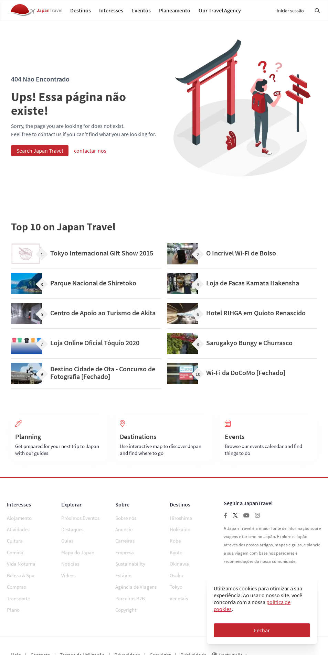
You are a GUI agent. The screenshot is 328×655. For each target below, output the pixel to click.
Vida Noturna (21, 558)
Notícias (70, 558)
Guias (67, 541)
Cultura (15, 541)
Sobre (122, 511)
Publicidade (193, 636)
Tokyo (176, 574)
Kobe (175, 541)
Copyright (125, 591)
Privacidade (127, 636)
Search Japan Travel (40, 157)
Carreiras (125, 541)
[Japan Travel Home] (35, 14)
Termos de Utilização (82, 636)
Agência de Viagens (136, 574)
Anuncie (124, 533)
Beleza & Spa (20, 566)
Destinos (80, 14)
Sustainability (130, 558)
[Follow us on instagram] (257, 522)
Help (16, 636)
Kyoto (176, 550)
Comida (15, 550)
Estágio (123, 566)
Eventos (141, 14)
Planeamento (174, 14)
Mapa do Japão (77, 550)
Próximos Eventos (80, 525)
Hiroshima (181, 525)
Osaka (176, 566)
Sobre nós (125, 525)
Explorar (71, 511)
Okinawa (179, 558)
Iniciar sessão (290, 14)
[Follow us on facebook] (225, 522)
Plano (13, 591)
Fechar (262, 630)
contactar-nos (90, 158)
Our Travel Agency (220, 14)
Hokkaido (180, 533)
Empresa (124, 550)
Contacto (40, 636)
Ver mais (179, 583)
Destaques (72, 533)
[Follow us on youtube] (246, 522)
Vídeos (68, 566)
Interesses (111, 14)
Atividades (18, 533)
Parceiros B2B (130, 583)
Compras (16, 574)
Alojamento (19, 525)
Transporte (18, 583)
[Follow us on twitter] (235, 522)
